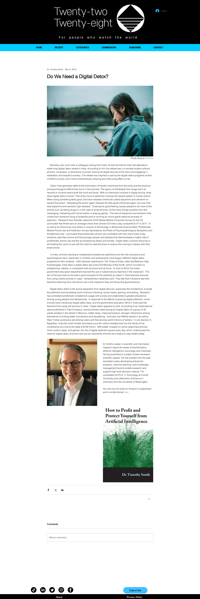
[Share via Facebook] (48, 490)
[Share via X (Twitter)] (55, 490)
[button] (82, 47)
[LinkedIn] (43, 590)
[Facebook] (70, 590)
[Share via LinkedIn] (62, 490)
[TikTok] (33, 590)
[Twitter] (52, 590)
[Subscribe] (135, 590)
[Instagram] (61, 590)
